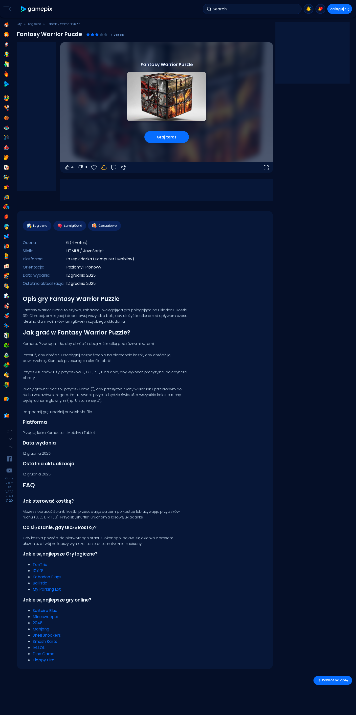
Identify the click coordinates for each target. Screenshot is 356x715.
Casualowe (104, 226)
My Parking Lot (47, 589)
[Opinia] (114, 167)
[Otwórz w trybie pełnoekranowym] (266, 167)
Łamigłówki (69, 226)
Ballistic (40, 583)
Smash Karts (45, 641)
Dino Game (43, 654)
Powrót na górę (332, 680)
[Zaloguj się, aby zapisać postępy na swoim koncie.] (104, 167)
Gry (19, 24)
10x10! (38, 571)
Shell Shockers (47, 635)
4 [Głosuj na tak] (69, 167)
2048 (38, 623)
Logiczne (34, 24)
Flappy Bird (43, 660)
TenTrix (40, 564)
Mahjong (41, 629)
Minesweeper (46, 617)
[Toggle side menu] (6, 9)
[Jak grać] (124, 167)
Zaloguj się (340, 8)
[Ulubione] (94, 167)
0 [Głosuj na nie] (82, 167)
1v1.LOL (39, 647)
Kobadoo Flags (47, 577)
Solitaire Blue (45, 610)
